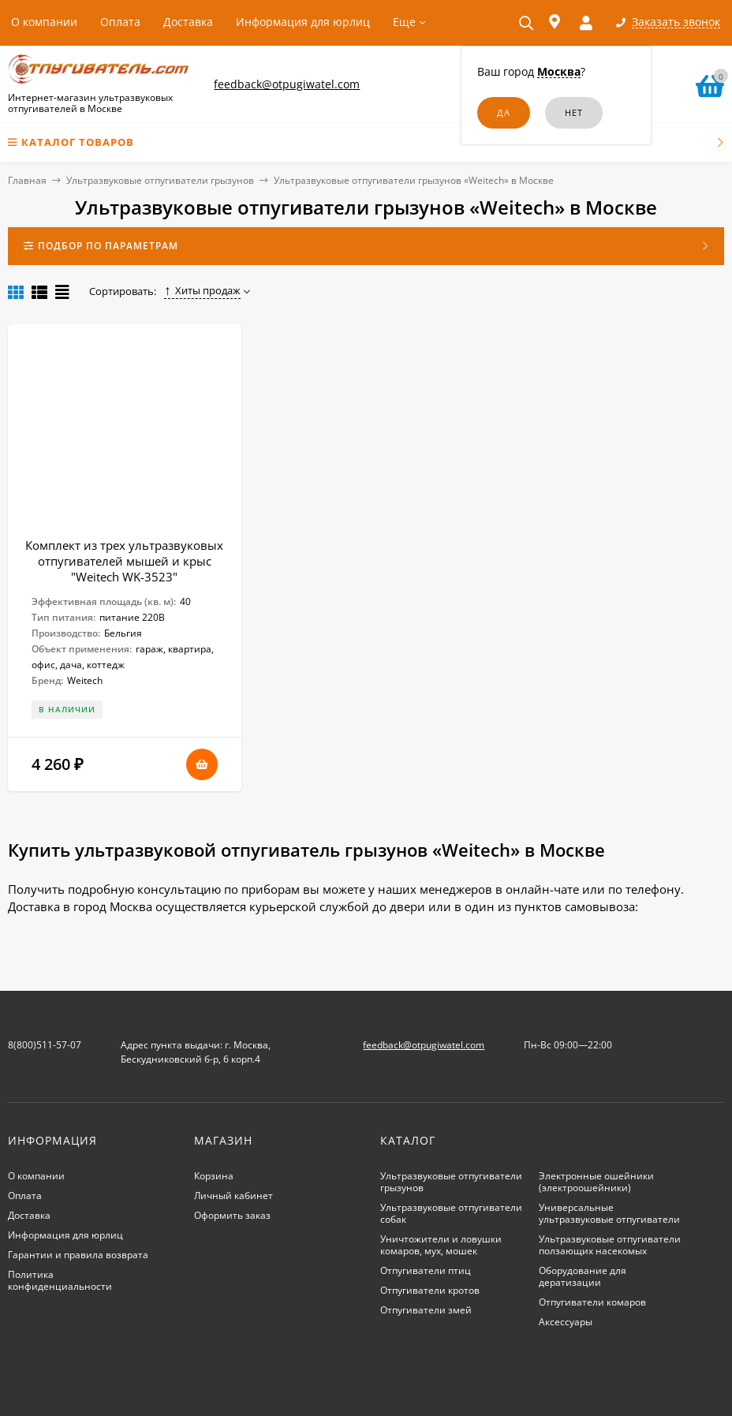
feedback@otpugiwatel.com (287, 84)
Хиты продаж (202, 290)
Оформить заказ (232, 1215)
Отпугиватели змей (426, 1310)
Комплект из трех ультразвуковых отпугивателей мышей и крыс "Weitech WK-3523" (124, 561)
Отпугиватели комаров (592, 1302)
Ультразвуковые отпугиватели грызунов (160, 180)
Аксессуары (565, 1321)
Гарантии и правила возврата (78, 1254)
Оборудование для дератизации (582, 1276)
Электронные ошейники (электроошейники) (596, 1181)
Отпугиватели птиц (425, 1270)
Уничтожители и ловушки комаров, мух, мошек (441, 1244)
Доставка (188, 21)
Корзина (213, 1175)
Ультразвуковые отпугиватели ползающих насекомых (610, 1244)
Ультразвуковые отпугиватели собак (451, 1213)
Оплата (120, 21)
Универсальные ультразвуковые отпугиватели (609, 1213)
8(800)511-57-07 (44, 1045)
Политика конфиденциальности (60, 1280)
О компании (44, 21)
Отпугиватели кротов (430, 1290)
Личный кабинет (233, 1195)
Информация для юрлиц (303, 21)
